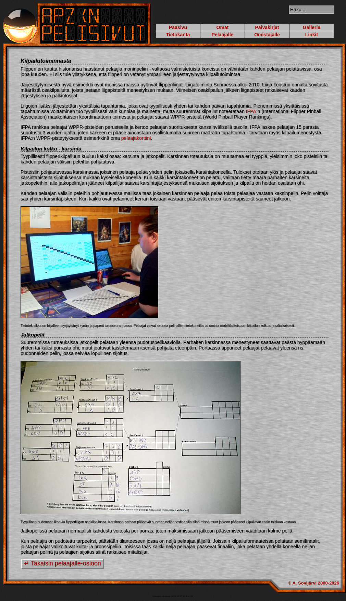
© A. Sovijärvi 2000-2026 (313, 583)
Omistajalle (267, 34)
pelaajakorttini (136, 138)
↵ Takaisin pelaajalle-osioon (62, 563)
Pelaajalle (223, 34)
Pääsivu (178, 27)
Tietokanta (178, 34)
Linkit (311, 34)
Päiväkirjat (267, 27)
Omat (223, 27)
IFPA (251, 111)
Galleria (311, 27)
